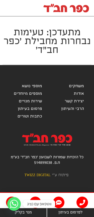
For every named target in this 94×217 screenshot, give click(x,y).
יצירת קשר (74, 101)
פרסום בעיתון (30, 109)
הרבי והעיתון (72, 109)
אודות (79, 94)
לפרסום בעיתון (70, 213)
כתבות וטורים (30, 116)
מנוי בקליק (23, 213)
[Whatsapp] (14, 204)
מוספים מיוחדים (28, 94)
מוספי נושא (32, 86)
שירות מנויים (30, 101)
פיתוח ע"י (46, 175)
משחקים (76, 86)
